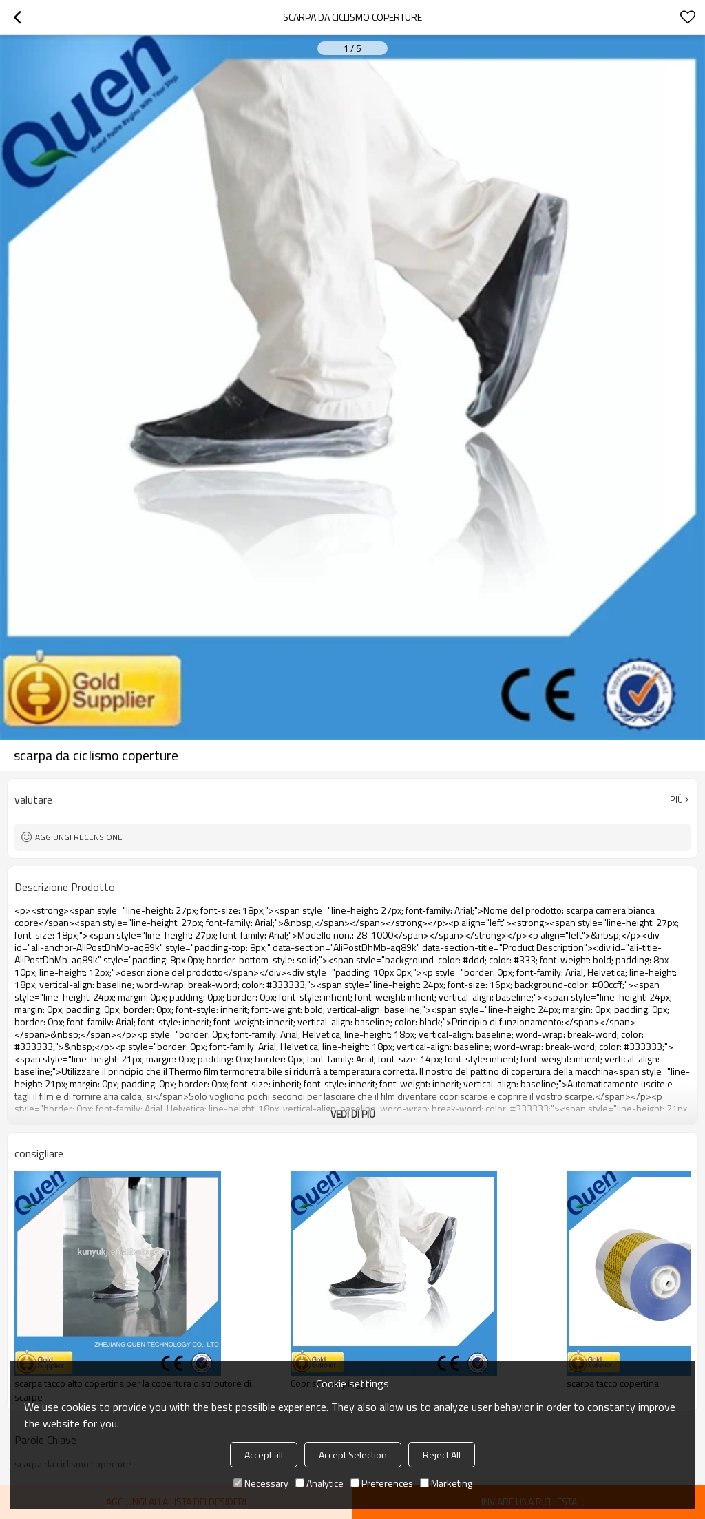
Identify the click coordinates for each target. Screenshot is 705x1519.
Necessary (260, 1483)
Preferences (381, 1483)
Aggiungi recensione (79, 837)
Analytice (319, 1483)
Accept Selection (353, 1454)
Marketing (446, 1483)
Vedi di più (352, 1114)
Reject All (442, 1454)
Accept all (263, 1454)
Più (676, 799)
